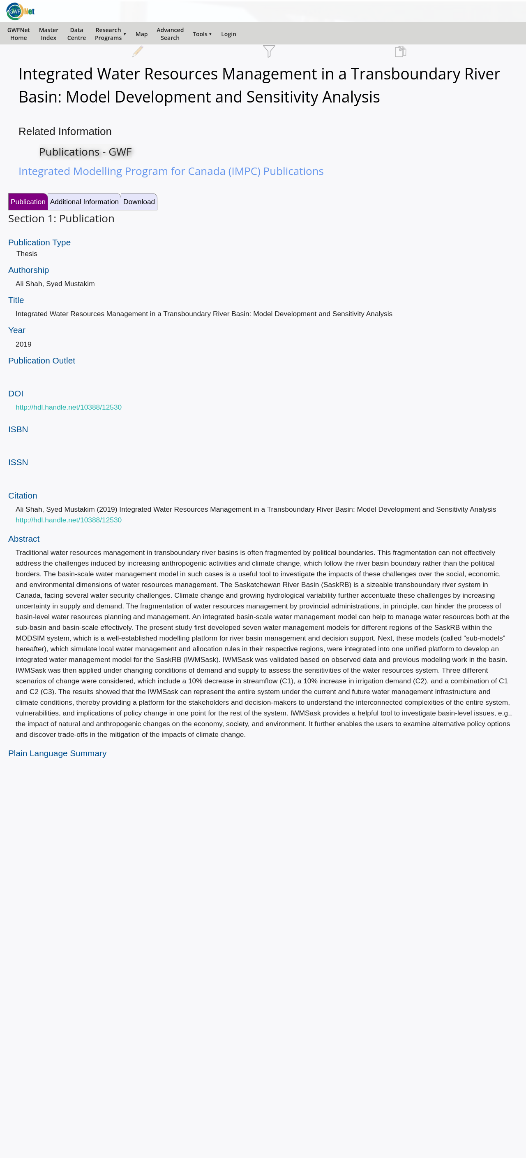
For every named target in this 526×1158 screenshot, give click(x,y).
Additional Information (84, 202)
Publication (28, 202)
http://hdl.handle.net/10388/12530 (69, 407)
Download (139, 202)
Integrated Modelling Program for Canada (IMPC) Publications (171, 170)
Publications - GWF (85, 151)
